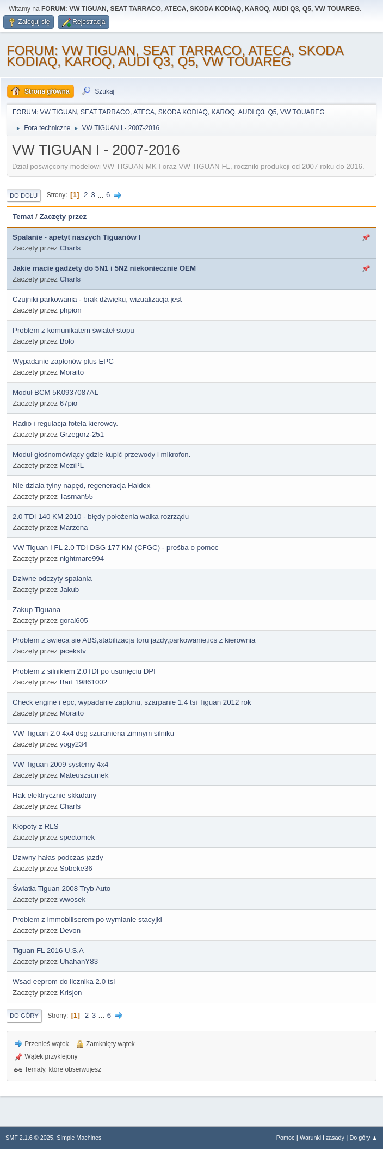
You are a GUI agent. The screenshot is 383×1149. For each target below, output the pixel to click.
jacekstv (73, 651)
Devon (70, 930)
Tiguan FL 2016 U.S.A (48, 950)
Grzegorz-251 (82, 434)
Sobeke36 (76, 868)
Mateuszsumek (84, 775)
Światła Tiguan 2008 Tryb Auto (61, 888)
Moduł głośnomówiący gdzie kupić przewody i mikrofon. (101, 454)
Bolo (67, 341)
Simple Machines (79, 1137)
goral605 (74, 620)
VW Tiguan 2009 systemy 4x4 (60, 764)
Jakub (69, 589)
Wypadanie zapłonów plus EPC (63, 361)
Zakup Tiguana (36, 610)
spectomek (77, 837)
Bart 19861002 (83, 682)
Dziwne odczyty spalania (52, 578)
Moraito (72, 372)
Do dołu (24, 195)
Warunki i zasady (322, 1137)
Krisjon (71, 992)
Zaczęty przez (63, 216)
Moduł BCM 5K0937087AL (55, 392)
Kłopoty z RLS (35, 826)
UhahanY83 (79, 961)
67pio (69, 403)
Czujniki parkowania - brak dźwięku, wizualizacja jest (97, 299)
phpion (71, 310)
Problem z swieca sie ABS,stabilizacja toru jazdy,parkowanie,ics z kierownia (134, 640)
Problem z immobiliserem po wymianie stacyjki (87, 919)
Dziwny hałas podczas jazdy (58, 857)
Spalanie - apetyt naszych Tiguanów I (76, 237)
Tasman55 (76, 496)
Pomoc (285, 1137)
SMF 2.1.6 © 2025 (29, 1137)
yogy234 (73, 744)
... (101, 195)
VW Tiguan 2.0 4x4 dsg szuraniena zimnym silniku (93, 733)
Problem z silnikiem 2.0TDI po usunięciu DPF (85, 671)
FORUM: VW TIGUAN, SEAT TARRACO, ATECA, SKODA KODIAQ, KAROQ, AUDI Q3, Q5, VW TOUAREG (175, 56)
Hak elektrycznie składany (54, 795)
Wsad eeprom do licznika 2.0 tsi (64, 981)
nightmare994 (82, 558)
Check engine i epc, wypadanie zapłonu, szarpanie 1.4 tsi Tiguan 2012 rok (132, 702)
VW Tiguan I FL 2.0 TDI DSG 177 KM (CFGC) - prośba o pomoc (116, 547)
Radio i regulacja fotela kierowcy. (65, 423)
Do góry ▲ (364, 1137)
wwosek (72, 899)
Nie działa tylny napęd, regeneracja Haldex (81, 485)
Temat (23, 216)
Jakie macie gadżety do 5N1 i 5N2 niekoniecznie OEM (104, 268)
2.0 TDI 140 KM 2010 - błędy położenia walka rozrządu (101, 516)
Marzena (74, 527)
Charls (70, 248)
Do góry (24, 1015)
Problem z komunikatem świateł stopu (73, 330)
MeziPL (72, 465)
